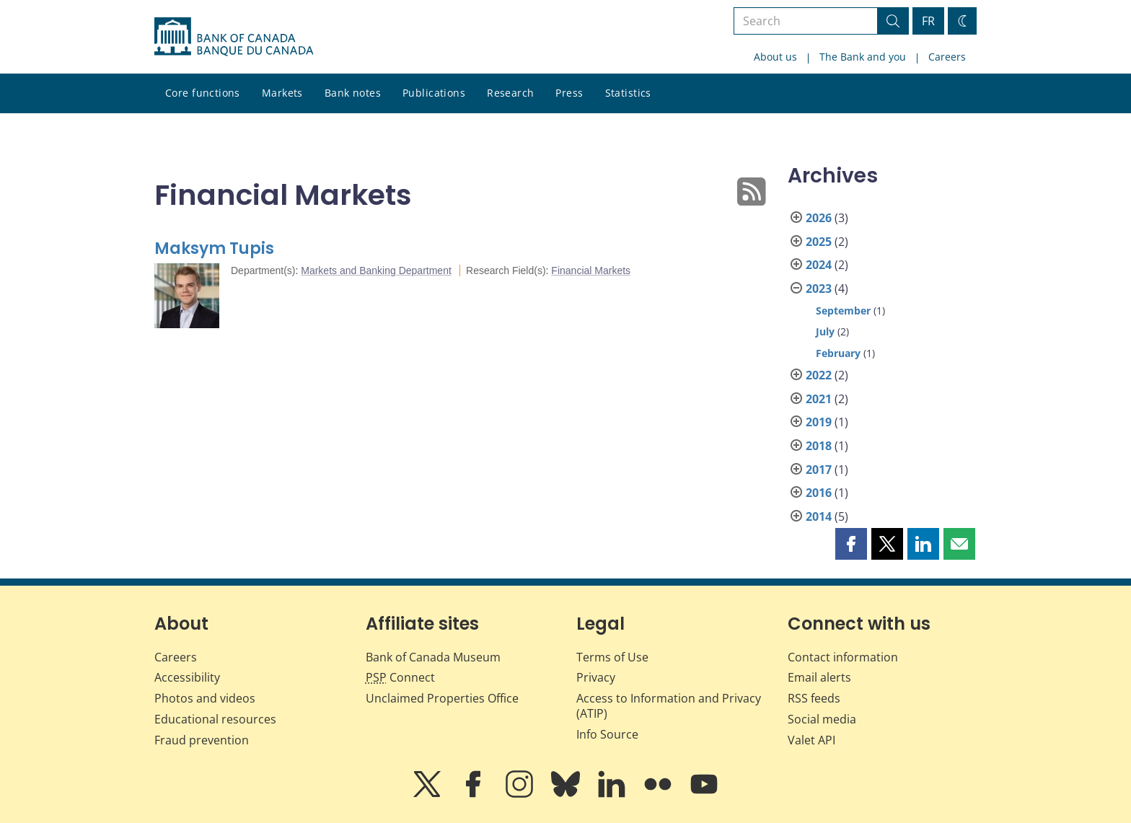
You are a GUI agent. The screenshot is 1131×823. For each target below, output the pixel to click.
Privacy (595, 677)
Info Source (607, 734)
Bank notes (353, 93)
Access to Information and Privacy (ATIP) (668, 705)
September (843, 310)
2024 (819, 265)
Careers (947, 56)
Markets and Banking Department (376, 270)
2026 (819, 218)
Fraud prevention (201, 740)
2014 (819, 516)
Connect (400, 677)
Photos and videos (204, 698)
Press (569, 93)
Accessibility (187, 677)
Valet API (811, 740)
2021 (819, 399)
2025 (819, 242)
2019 (819, 422)
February (838, 353)
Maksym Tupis (214, 248)
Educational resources (215, 719)
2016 (819, 493)
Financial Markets (590, 270)
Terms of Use (612, 657)
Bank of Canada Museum (433, 657)
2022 (819, 375)
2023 (819, 288)
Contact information (843, 657)
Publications (433, 93)
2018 (819, 446)
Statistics (628, 93)
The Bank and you (862, 56)
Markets (282, 93)
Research (510, 93)
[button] (851, 544)
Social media (822, 719)
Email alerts (819, 677)
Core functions (202, 93)
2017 (819, 469)
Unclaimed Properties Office (442, 698)
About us (775, 56)
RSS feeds (814, 698)
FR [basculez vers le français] (928, 21)
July (825, 331)
